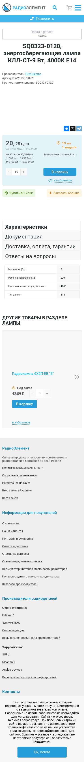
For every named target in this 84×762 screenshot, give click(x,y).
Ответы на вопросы (15, 553)
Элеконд (8, 615)
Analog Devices (12, 669)
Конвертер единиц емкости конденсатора (31, 576)
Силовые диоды (13, 630)
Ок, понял (42, 752)
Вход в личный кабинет (17, 490)
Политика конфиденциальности (22, 467)
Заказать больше (66, 193)
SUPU (5, 654)
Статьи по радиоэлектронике (22, 561)
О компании (10, 523)
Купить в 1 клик (21, 193)
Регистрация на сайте (16, 483)
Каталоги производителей (20, 584)
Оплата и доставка (15, 546)
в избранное (63, 180)
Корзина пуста (69, 7)
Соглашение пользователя (19, 475)
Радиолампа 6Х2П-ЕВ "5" (33, 374)
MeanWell (8, 662)
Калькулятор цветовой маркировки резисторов (34, 569)
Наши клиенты (12, 531)
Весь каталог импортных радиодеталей (29, 677)
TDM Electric (33, 74)
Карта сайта (10, 498)
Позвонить (42, 18)
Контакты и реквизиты (18, 538)
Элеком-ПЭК (11, 622)
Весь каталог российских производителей (31, 637)
